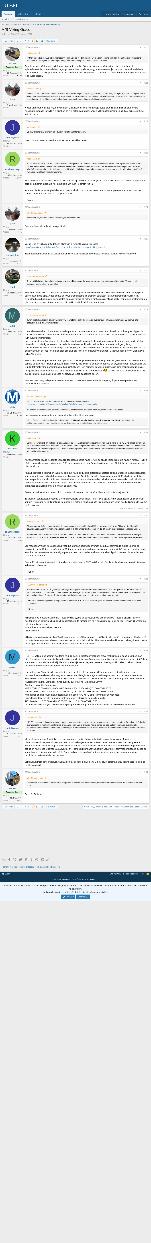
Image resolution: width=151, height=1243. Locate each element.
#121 (146, 47)
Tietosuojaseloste (130, 874)
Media (38, 14)
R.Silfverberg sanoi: (35, 276)
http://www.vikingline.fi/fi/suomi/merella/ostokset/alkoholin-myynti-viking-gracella (65, 247)
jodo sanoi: (32, 127)
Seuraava (50, 41)
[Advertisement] (76, 833)
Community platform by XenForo (75, 879)
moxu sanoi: (32, 717)
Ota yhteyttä (115, 874)
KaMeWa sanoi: (34, 521)
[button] (30, 14)
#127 (146, 270)
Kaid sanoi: (32, 438)
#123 (146, 121)
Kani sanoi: (32, 53)
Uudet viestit (7, 19)
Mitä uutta (23, 14)
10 (37, 41)
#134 (146, 712)
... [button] (21, 41)
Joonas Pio (9, 34)
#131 (146, 515)
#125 (146, 207)
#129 (146, 391)
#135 (146, 772)
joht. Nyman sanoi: (35, 213)
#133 (146, 651)
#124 (146, 153)
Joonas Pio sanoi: (35, 396)
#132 (146, 579)
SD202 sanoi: (33, 89)
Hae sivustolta (21, 19)
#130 (146, 432)
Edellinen (9, 41)
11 (42, 41)
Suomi (6, 874)
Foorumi (8, 14)
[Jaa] (141, 47)
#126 (146, 239)
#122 (146, 83)
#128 (146, 309)
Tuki (142, 874)
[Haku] (143, 14)
